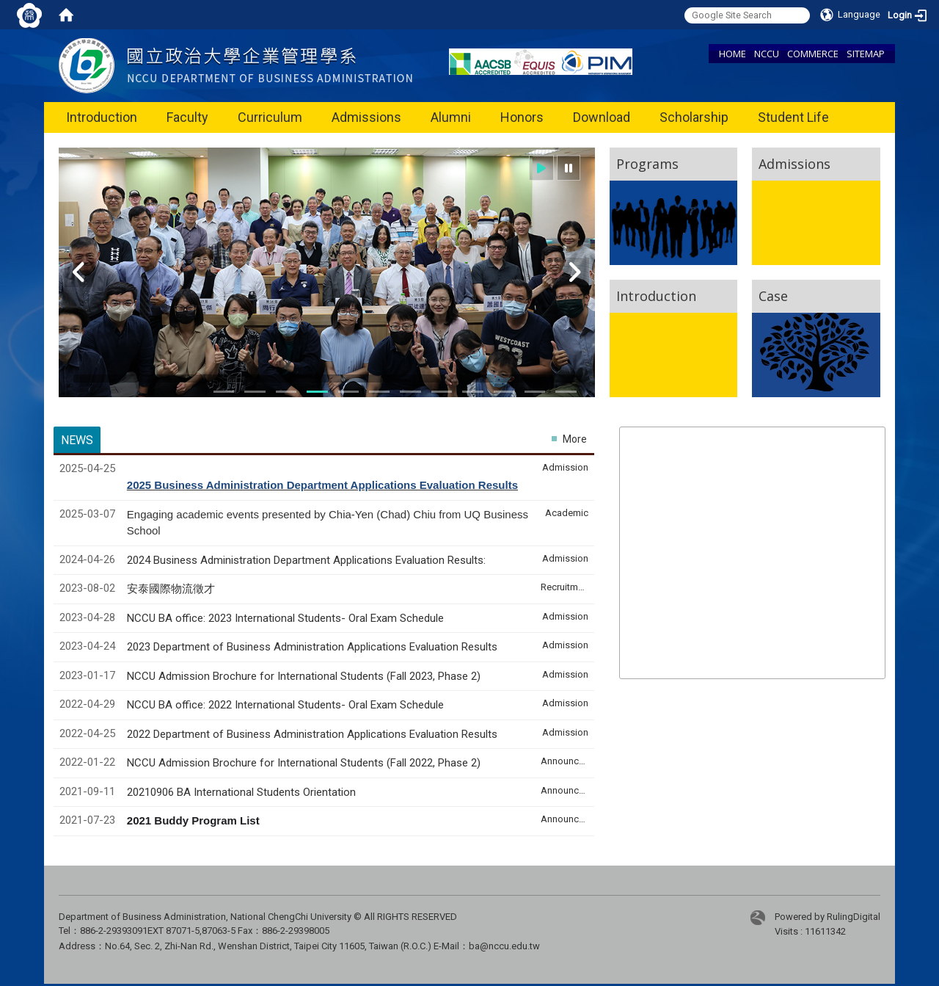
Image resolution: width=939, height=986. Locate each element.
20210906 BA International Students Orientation (241, 792)
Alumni (451, 117)
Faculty (187, 117)
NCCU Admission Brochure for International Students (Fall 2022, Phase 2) (304, 762)
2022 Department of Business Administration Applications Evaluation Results (312, 734)
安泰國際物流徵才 (172, 588)
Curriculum (270, 117)
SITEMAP (866, 53)
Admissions (366, 117)
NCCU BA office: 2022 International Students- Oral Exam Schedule (285, 704)
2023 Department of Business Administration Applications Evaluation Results (312, 646)
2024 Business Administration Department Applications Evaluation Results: (306, 560)
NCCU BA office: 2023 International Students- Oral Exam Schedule (285, 618)
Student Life (793, 117)
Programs (647, 164)
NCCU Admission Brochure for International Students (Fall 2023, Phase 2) (304, 676)
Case (773, 296)
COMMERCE (812, 53)
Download (601, 117)
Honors (522, 117)
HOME (732, 53)
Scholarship (694, 117)
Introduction (101, 117)
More (575, 439)
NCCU (766, 53)
